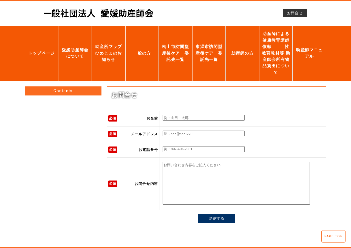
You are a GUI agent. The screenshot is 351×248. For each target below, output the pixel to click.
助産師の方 (243, 46)
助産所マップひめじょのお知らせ (108, 46)
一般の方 (142, 46)
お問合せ (295, 13)
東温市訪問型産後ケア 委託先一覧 (209, 46)
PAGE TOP (333, 236)
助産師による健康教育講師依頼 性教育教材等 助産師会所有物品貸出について (276, 46)
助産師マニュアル (309, 46)
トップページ (41, 46)
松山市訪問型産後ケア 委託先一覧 (175, 46)
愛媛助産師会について (75, 46)
